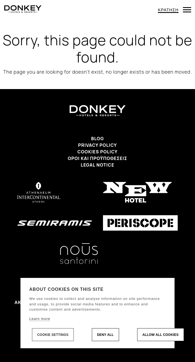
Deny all (105, 335)
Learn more (39, 319)
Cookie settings (53, 335)
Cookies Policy (97, 152)
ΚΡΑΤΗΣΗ (168, 9)
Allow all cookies (160, 335)
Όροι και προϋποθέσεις (97, 158)
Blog (97, 139)
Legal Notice (97, 165)
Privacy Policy (97, 145)
